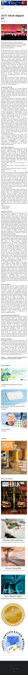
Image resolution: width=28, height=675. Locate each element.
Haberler (7, 12)
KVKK (14, 671)
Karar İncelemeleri (7, 478)
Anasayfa (3, 12)
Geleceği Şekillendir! (5, 429)
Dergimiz (3, 438)
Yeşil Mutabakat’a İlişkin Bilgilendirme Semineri (11, 384)
